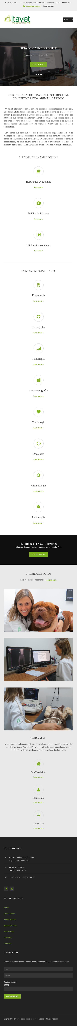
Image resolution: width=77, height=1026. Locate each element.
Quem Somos (9, 913)
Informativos (9, 931)
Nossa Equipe (10, 919)
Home (6, 908)
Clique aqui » (38, 554)
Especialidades (10, 925)
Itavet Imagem (52, 1019)
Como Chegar (54, 2)
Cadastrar (12, 996)
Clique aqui (39, 64)
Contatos (68, 2)
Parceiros (8, 937)
